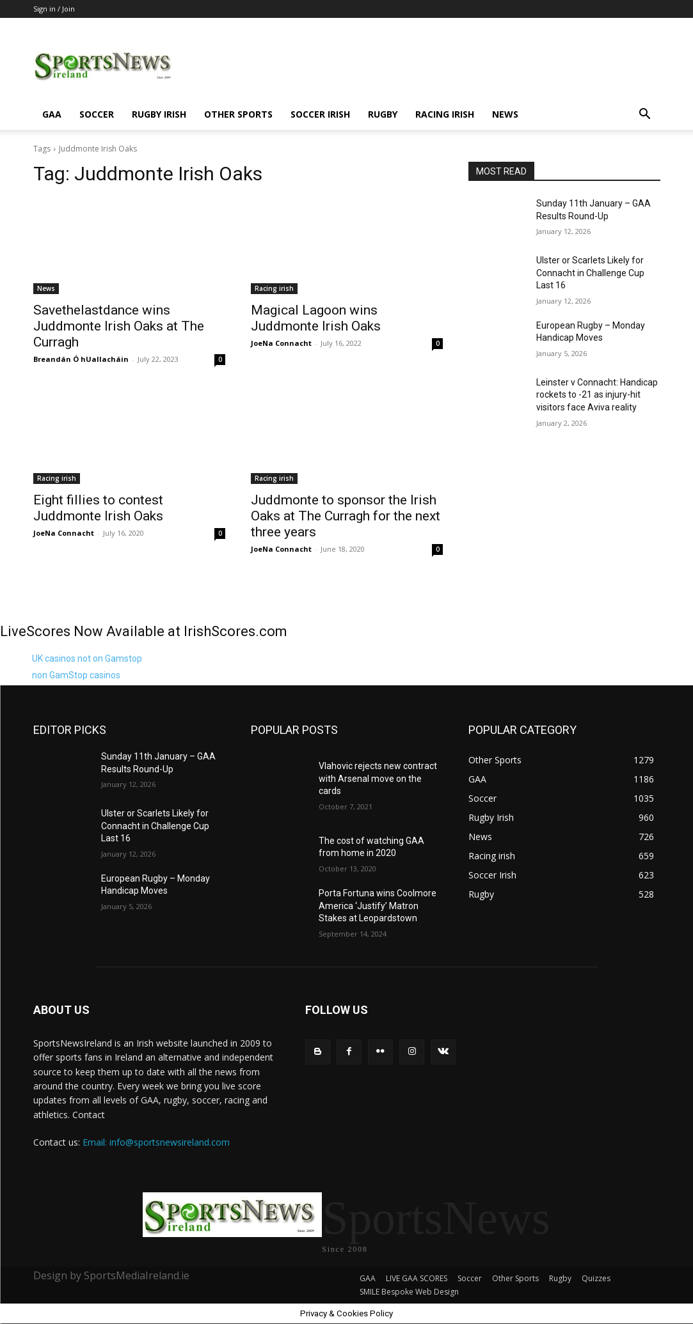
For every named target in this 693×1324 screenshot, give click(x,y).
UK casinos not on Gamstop (87, 658)
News (505, 114)
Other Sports (238, 114)
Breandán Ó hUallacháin (81, 359)
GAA (51, 114)
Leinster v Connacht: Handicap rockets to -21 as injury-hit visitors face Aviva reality (597, 394)
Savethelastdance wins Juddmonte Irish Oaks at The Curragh (118, 326)
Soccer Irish (320, 114)
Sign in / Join (54, 8)
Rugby (382, 114)
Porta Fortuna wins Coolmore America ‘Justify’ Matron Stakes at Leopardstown (377, 905)
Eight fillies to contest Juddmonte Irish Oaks (98, 508)
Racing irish (444, 114)
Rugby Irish (159, 114)
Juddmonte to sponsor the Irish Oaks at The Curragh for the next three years (345, 516)
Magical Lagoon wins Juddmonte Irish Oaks (316, 318)
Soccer (96, 114)
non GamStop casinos (76, 675)
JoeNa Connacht (281, 343)
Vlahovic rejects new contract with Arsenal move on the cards (378, 778)
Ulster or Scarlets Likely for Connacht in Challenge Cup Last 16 (590, 272)
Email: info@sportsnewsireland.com (156, 1142)
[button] (645, 115)
